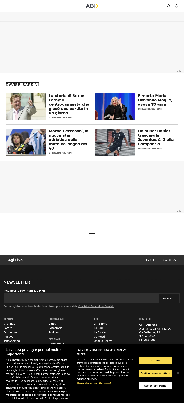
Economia (10, 332)
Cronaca (9, 323)
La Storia (100, 332)
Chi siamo (100, 323)
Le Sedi (99, 328)
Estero (8, 328)
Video (52, 323)
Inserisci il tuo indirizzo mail (24, 291)
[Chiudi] (178, 373)
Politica (8, 336)
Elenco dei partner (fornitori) (94, 364)
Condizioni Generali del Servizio (96, 306)
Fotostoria (55, 328)
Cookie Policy (103, 341)
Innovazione (12, 341)
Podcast (54, 332)
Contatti (99, 336)
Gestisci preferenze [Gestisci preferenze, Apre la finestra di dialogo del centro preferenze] (155, 385)
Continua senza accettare (155, 373)
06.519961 (150, 340)
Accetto (155, 360)
